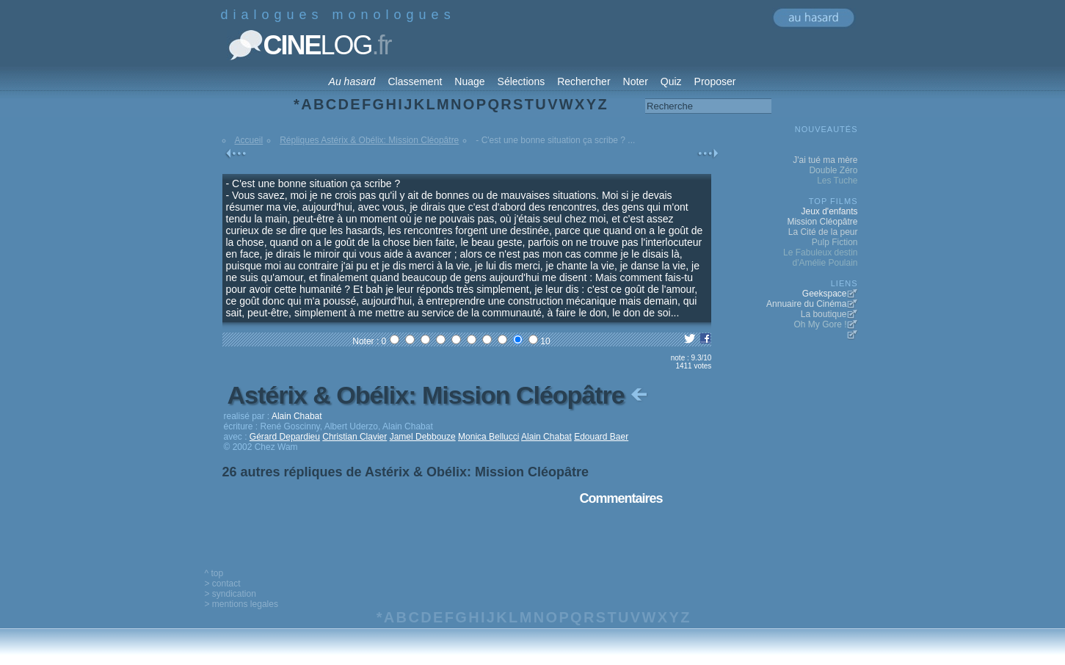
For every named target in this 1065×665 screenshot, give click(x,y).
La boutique (824, 314)
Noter (635, 81)
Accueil (249, 140)
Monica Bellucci (488, 437)
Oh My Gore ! (819, 324)
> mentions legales (241, 604)
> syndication (230, 594)
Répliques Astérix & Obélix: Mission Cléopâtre (369, 140)
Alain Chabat (546, 437)
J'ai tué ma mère (825, 160)
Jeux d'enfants (829, 211)
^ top (214, 573)
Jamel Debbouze (423, 437)
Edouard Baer (601, 437)
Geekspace (824, 293)
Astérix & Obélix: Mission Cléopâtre (439, 395)
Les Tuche (837, 180)
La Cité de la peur (823, 232)
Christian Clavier (354, 437)
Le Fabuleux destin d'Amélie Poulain (820, 257)
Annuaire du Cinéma (806, 304)
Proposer (715, 81)
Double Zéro (833, 170)
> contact (223, 583)
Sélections (521, 81)
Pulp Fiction (835, 242)
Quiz (671, 81)
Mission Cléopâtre (822, 222)
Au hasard (352, 81)
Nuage (469, 81)
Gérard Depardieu (285, 437)
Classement (415, 81)
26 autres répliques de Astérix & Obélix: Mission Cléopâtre (405, 472)
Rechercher (583, 81)
